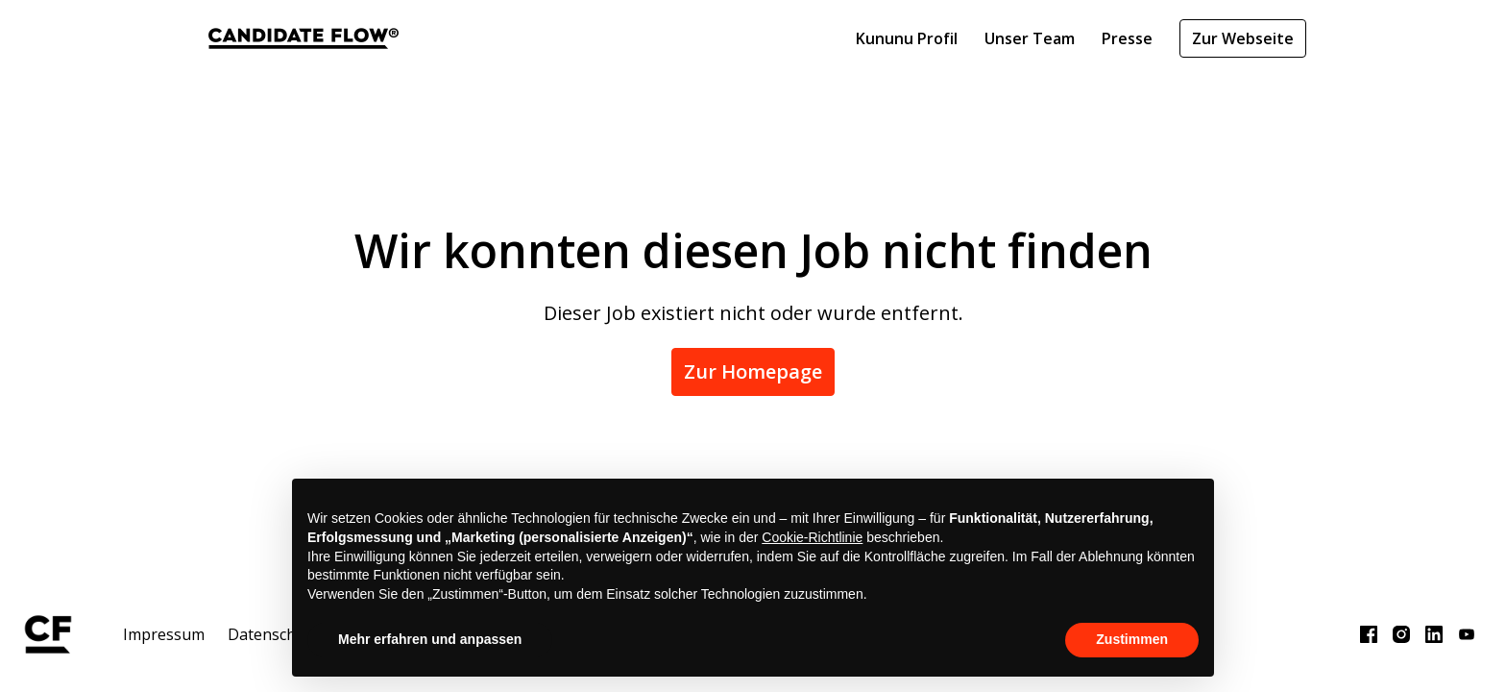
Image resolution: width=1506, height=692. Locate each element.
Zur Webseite (1243, 38)
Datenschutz (273, 634)
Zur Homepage (753, 371)
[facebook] (1368, 634)
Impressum (164, 634)
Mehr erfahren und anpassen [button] (430, 639)
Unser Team (1029, 38)
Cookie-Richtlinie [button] (812, 537)
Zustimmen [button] (1132, 639)
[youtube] (1466, 634)
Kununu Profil (907, 38)
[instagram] (1401, 634)
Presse (1127, 38)
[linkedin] (1434, 634)
